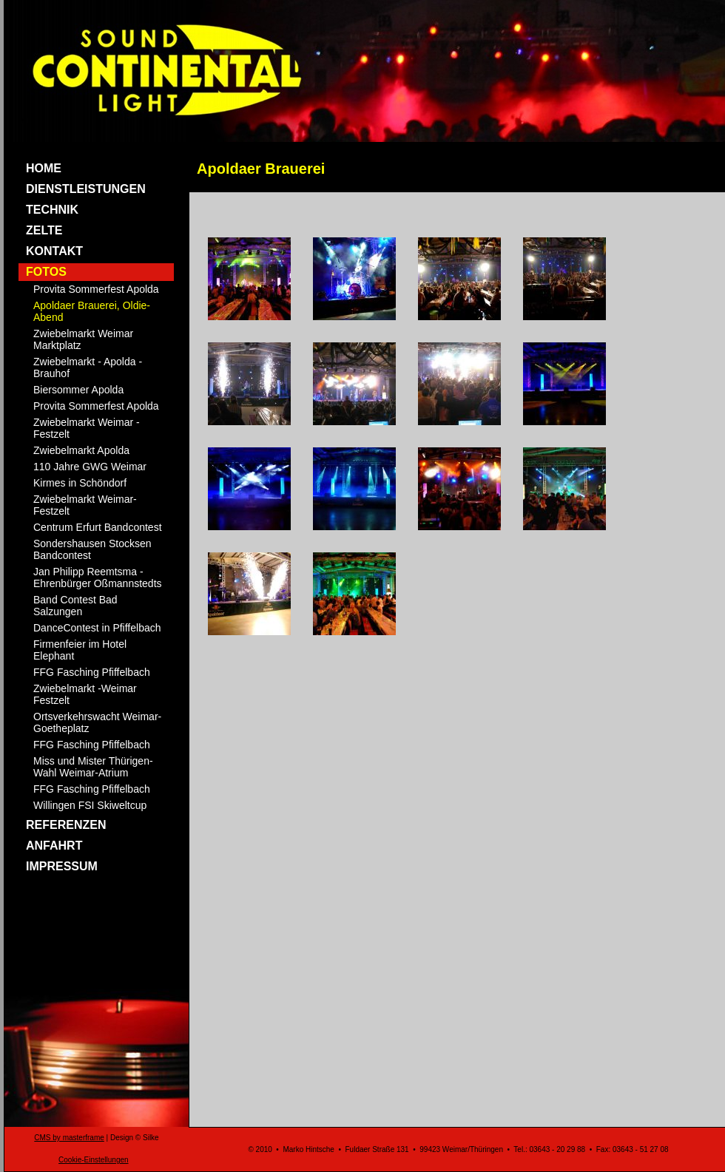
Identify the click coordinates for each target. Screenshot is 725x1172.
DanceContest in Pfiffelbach (97, 628)
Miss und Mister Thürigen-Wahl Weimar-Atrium (93, 767)
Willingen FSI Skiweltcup (89, 805)
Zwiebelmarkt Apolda (81, 450)
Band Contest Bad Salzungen (75, 605)
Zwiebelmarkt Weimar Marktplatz (83, 339)
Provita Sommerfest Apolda (96, 289)
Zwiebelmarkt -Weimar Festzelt (85, 694)
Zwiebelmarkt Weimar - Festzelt (86, 428)
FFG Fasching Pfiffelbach (91, 672)
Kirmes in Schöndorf (80, 483)
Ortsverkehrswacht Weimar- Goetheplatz (97, 722)
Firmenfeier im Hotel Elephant (80, 650)
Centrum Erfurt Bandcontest (97, 527)
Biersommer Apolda (78, 390)
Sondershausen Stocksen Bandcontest (92, 549)
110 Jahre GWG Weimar (89, 466)
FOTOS (46, 271)
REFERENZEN (66, 825)
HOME (43, 168)
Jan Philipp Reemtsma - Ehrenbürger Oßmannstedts (97, 577)
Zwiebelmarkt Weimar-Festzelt (85, 505)
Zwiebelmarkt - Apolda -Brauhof (87, 367)
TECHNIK (52, 209)
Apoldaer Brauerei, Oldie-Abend (91, 311)
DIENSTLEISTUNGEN (86, 189)
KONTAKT (54, 251)
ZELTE (44, 230)
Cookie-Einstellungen (93, 1160)
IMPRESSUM (62, 866)
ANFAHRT (54, 845)
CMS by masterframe (69, 1138)
